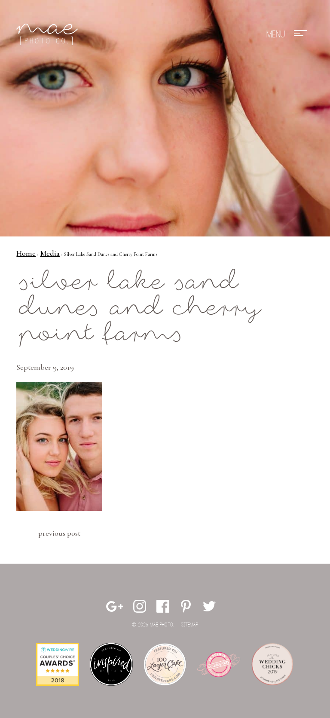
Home (26, 253)
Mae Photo (48, 34)
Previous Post (59, 533)
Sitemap (189, 625)
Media (50, 253)
